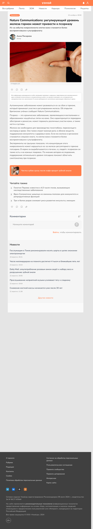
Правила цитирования (55, 474)
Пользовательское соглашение (59, 465)
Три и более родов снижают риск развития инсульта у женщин (44, 200)
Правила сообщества (55, 469)
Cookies (9, 476)
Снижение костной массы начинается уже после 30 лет (36, 288)
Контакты (10, 471)
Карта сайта (51, 483)
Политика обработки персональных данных (24, 480)
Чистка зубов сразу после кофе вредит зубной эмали (46, 170)
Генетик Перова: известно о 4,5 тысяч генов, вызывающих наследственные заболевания (42, 189)
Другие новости (45, 298)
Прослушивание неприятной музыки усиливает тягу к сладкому (40, 280)
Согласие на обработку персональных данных (62, 459)
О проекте (10, 458)
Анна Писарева (24, 36)
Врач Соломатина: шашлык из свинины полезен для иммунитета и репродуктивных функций (46, 195)
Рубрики (9, 462)
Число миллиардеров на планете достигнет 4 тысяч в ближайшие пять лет (45, 261)
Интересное (51, 478)
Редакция (10, 467)
